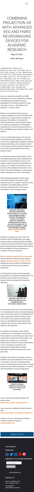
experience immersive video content (18, 261)
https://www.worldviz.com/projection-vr (14, 403)
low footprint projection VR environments (17, 256)
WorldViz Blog (9, 450)
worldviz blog (17, 434)
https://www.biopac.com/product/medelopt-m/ (16, 413)
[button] (26, 3)
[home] (7, 3)
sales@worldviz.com (7, 423)
